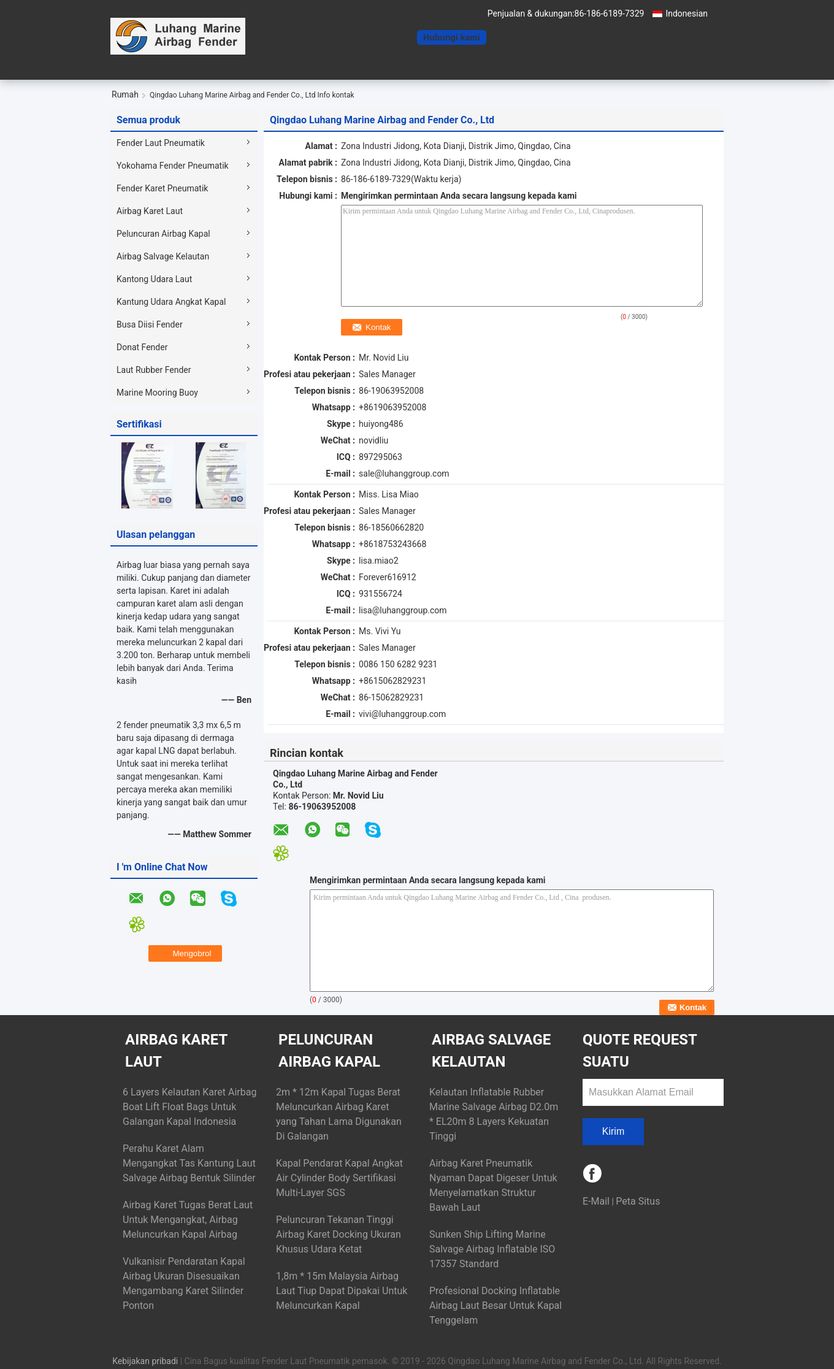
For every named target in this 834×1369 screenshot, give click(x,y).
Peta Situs (638, 1201)
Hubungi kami (451, 37)
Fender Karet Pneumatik (162, 188)
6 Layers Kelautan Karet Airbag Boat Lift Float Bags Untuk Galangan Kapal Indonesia (189, 1106)
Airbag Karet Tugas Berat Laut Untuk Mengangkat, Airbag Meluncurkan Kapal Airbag (188, 1219)
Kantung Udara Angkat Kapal (171, 302)
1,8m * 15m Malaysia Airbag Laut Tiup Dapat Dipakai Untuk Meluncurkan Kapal (341, 1290)
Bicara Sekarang (526, 37)
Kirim (613, 1131)
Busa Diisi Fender (150, 324)
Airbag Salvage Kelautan (163, 256)
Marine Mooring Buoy (157, 392)
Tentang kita (385, 37)
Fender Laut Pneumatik (161, 143)
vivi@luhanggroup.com (402, 714)
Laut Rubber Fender (154, 370)
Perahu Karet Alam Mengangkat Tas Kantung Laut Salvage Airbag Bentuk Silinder (189, 1163)
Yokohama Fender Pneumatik (173, 166)
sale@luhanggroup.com (404, 473)
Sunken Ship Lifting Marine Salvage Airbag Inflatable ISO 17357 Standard (492, 1249)
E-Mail (596, 1201)
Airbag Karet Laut (150, 211)
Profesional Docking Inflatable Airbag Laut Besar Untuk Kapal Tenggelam (495, 1305)
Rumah (290, 37)
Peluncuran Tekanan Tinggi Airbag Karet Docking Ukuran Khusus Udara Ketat (338, 1234)
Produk (332, 37)
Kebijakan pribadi (145, 1361)
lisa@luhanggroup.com (403, 610)
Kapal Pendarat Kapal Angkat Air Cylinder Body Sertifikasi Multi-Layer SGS (339, 1177)
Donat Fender (142, 347)
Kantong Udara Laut (154, 279)
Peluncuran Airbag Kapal (163, 234)
